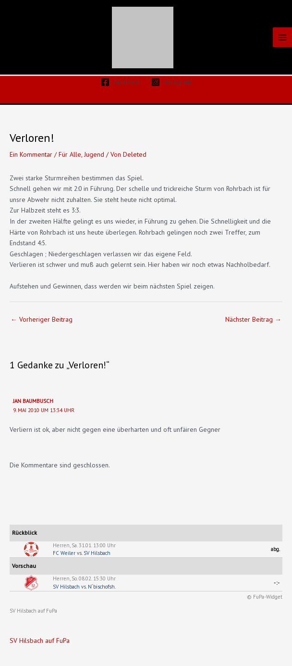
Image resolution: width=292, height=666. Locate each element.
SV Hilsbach (97, 553)
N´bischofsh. (102, 586)
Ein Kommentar (31, 154)
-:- (277, 582)
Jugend (94, 154)
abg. (275, 549)
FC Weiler (64, 553)
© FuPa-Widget (264, 596)
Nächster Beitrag (253, 319)
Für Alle (70, 154)
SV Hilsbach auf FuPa (33, 610)
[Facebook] (120, 82)
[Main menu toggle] (282, 37)
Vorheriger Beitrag (42, 319)
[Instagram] (171, 82)
